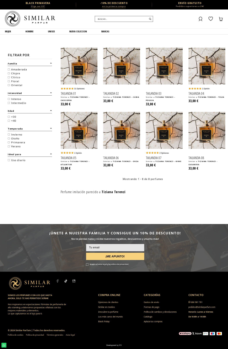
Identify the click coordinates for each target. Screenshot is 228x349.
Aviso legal (70, 335)
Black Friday (103, 321)
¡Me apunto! (115, 256)
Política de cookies (15, 335)
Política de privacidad (35, 335)
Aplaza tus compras (153, 321)
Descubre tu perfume (108, 311)
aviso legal (102, 264)
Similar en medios (106, 307)
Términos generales (55, 335)
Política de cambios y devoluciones (160, 311)
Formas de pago (151, 307)
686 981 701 (197, 302)
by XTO (119, 345)
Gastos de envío (151, 302)
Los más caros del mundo (110, 316)
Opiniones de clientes (108, 302)
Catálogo (148, 316)
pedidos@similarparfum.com (201, 307)
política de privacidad (119, 264)
